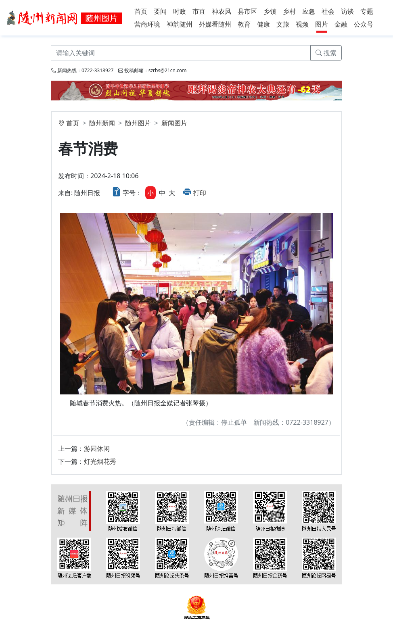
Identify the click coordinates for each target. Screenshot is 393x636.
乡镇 (269, 11)
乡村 (289, 11)
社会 (328, 11)
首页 (140, 11)
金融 (340, 24)
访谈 (347, 11)
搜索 (326, 52)
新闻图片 (174, 123)
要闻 (160, 11)
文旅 (282, 24)
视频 (302, 24)
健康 (263, 24)
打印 (199, 192)
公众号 (363, 24)
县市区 (247, 11)
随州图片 (138, 123)
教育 (244, 24)
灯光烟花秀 (100, 461)
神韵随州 (179, 24)
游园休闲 (97, 448)
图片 (321, 24)
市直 (198, 11)
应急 (308, 11)
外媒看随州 (215, 24)
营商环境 (147, 24)
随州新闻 (102, 123)
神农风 (221, 11)
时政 (179, 11)
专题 (366, 11)
